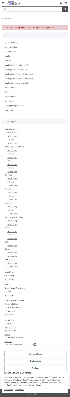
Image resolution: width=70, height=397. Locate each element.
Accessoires (12, 143)
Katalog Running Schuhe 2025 (17, 83)
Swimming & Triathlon (14, 217)
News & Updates (11, 47)
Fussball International (13, 307)
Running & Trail (11, 327)
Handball (8, 203)
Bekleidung (12, 136)
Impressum (8, 390)
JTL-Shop (39, 394)
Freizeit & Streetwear (13, 345)
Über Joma (9, 101)
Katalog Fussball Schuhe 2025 (17, 65)
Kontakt (8, 60)
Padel (7, 228)
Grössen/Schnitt (11, 51)
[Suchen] (32, 9)
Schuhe (11, 139)
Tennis (7, 161)
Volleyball (8, 189)
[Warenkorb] (65, 2)
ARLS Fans (9, 314)
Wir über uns (10, 87)
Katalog (8, 56)
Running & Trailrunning (14, 147)
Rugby (7, 249)
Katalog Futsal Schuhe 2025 (16, 69)
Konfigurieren (35, 361)
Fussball (8, 323)
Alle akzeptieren (35, 354)
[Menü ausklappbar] (3, 1)
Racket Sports (10, 331)
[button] (61, 2)
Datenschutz (19, 390)
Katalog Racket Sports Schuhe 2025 (19, 78)
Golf (6, 242)
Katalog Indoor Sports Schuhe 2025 (19, 74)
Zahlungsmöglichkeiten (14, 105)
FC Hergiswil (10, 311)
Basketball (9, 175)
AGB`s (7, 92)
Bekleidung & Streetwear (15, 288)
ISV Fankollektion (11, 304)
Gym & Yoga (9, 259)
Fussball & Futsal (11, 132)
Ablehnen (35, 368)
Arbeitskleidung (11, 42)
